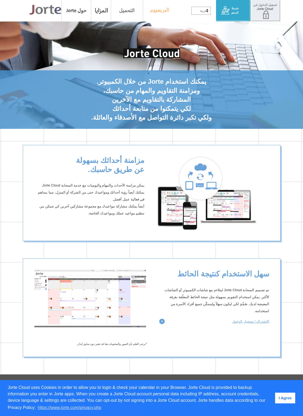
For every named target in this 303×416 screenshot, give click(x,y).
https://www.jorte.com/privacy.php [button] (69, 407)
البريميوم (157, 10)
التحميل (127, 10)
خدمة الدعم (233, 10)
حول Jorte (76, 10)
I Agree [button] (285, 398)
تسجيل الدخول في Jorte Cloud (265, 10)
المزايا (101, 10)
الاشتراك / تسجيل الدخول (250, 321)
